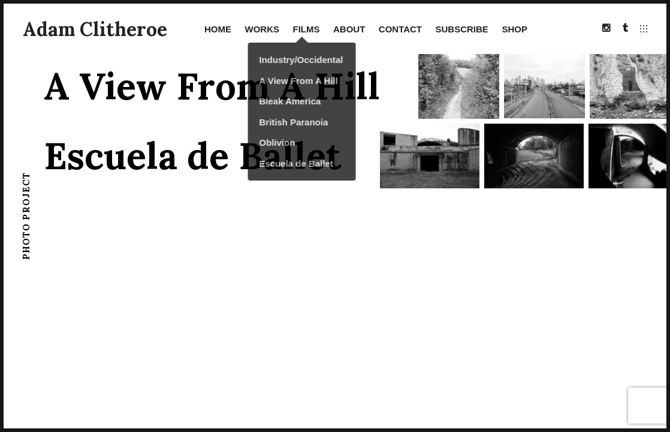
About (349, 29)
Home (217, 29)
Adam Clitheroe (95, 29)
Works (262, 29)
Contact (400, 29)
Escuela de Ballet (193, 156)
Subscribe (462, 29)
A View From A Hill (212, 86)
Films (305, 29)
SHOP (514, 29)
